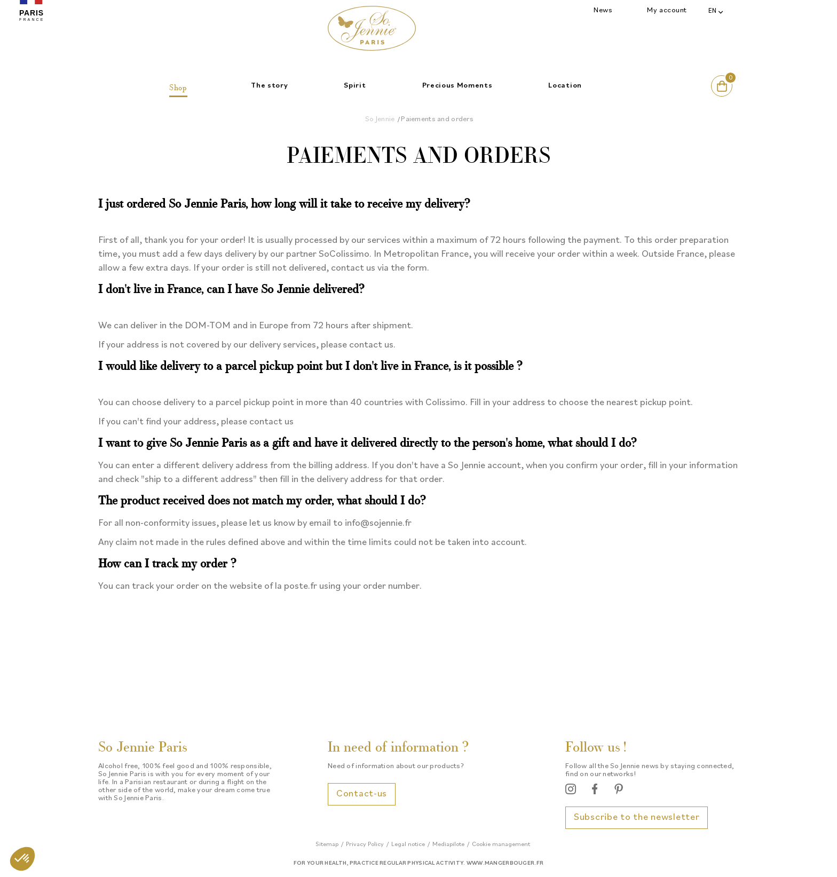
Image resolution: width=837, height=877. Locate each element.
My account (667, 10)
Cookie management (501, 844)
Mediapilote (448, 844)
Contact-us (361, 794)
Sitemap (326, 844)
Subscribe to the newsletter (636, 817)
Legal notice (408, 844)
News (603, 10)
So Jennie (380, 119)
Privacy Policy (365, 844)
